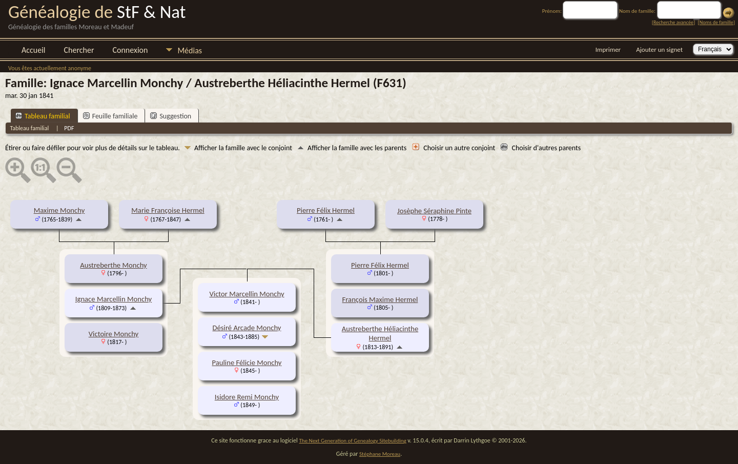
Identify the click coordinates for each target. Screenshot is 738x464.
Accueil (34, 50)
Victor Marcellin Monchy (246, 293)
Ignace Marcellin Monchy (113, 299)
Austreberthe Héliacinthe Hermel (380, 333)
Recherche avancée (673, 22)
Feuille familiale (110, 116)
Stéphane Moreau (379, 454)
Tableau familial (42, 116)
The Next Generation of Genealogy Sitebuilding (352, 440)
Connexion (130, 50)
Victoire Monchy (113, 333)
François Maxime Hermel (380, 299)
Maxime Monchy (59, 210)
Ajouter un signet (659, 49)
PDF (69, 128)
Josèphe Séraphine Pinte (434, 210)
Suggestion (170, 116)
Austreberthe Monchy (113, 265)
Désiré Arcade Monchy (247, 327)
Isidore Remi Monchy (247, 396)
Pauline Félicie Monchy (247, 362)
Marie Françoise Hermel (167, 210)
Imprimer (608, 49)
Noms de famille (716, 22)
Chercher (79, 50)
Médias (189, 50)
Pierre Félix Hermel (326, 210)
